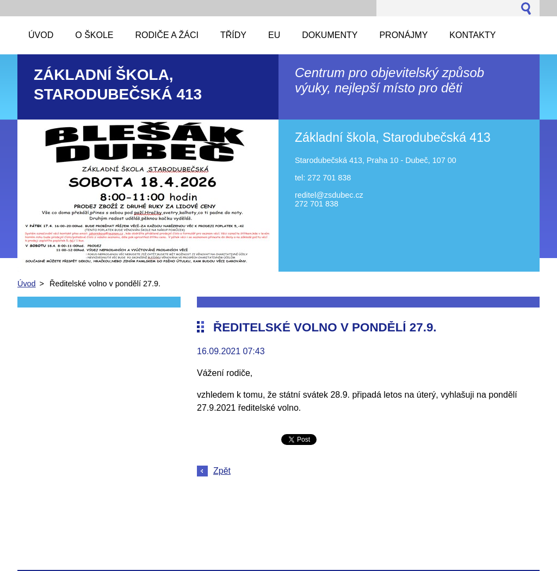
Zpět (222, 470)
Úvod (26, 283)
